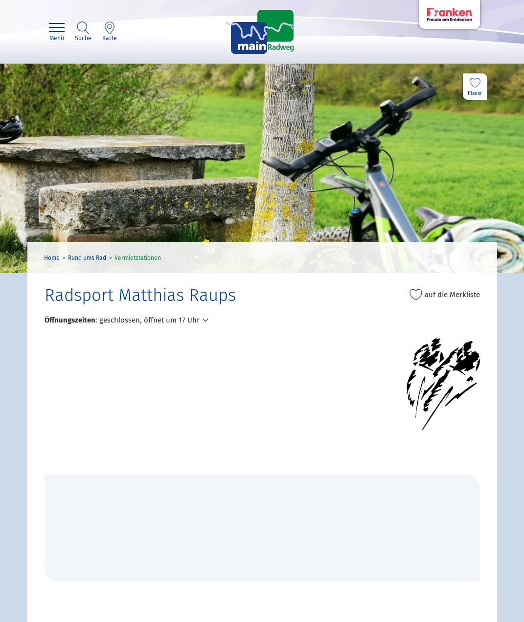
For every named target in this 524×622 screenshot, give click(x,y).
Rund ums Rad (87, 257)
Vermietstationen (137, 257)
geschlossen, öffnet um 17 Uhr (149, 320)
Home (52, 257)
